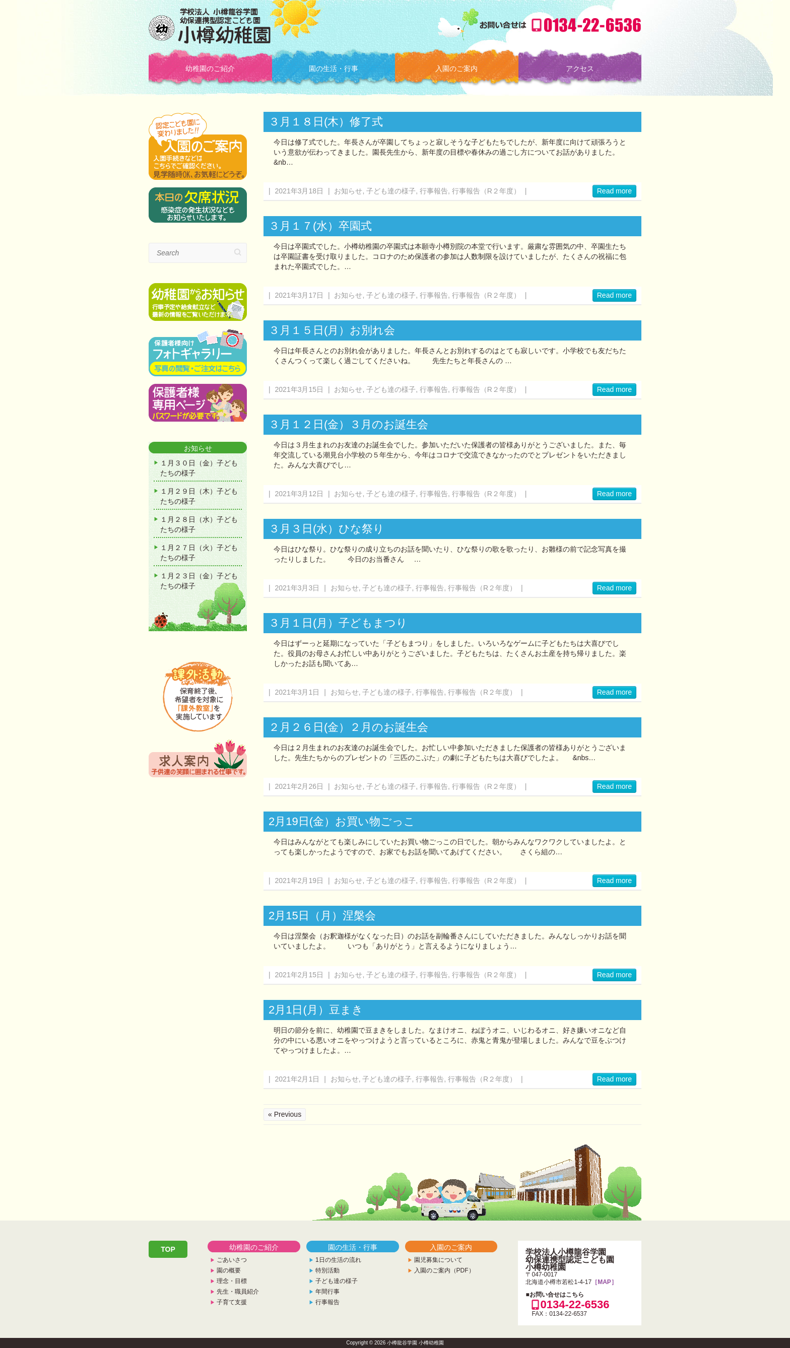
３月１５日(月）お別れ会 (332, 330)
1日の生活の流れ (338, 1259)
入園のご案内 (456, 68)
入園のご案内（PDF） (444, 1270)
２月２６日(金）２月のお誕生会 (348, 727)
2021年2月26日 (299, 786)
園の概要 (229, 1270)
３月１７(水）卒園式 (320, 226)
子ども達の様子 (391, 191)
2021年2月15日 (299, 975)
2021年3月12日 (299, 494)
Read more (614, 191)
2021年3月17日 (299, 295)
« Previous (284, 1114)
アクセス (580, 68)
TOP (168, 1249)
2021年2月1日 (297, 1079)
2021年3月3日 (297, 588)
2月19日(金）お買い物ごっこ (342, 821)
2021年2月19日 (299, 881)
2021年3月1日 (297, 692)
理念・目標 (232, 1281)
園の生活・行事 (333, 68)
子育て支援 (232, 1302)
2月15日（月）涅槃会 (322, 915)
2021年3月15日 (299, 389)
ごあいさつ (232, 1259)
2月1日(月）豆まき (316, 1009)
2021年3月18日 (299, 191)
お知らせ (348, 191)
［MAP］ (604, 1282)
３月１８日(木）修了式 (326, 121)
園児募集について (438, 1259)
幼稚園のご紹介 (210, 68)
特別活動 (327, 1270)
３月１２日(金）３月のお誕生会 (348, 424)
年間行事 (327, 1291)
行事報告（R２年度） (486, 191)
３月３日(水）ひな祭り (326, 528)
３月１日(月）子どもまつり (338, 623)
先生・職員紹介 (238, 1291)
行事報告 (434, 191)
